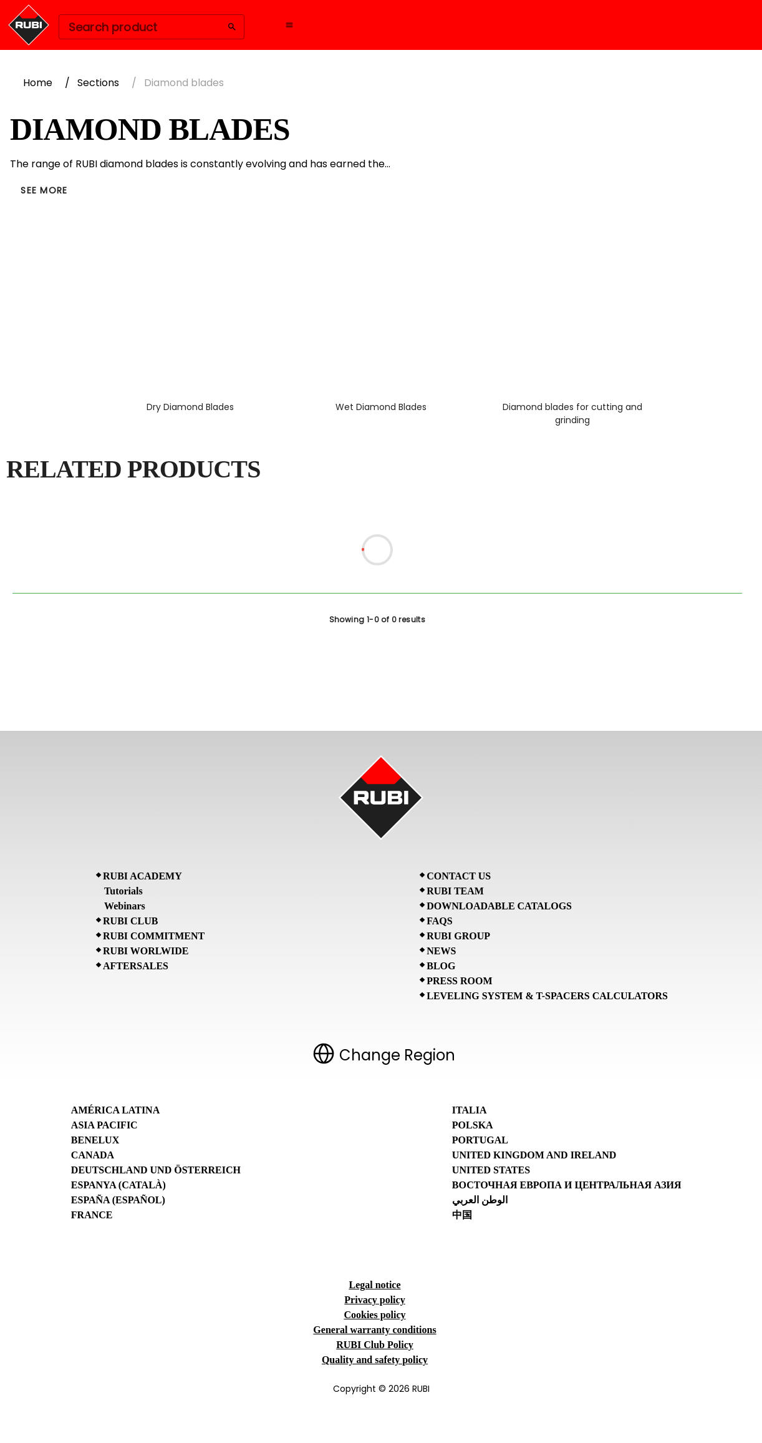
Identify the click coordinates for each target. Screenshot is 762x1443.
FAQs (439, 921)
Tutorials (123, 891)
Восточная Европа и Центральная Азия (567, 1185)
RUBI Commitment (154, 936)
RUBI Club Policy (374, 1344)
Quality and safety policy (375, 1359)
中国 (462, 1215)
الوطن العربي (480, 1200)
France (92, 1215)
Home (37, 83)
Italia (469, 1110)
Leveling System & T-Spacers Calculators (547, 996)
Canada (92, 1155)
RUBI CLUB (130, 921)
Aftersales (135, 966)
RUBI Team (455, 891)
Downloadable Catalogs (499, 906)
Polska (472, 1125)
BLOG (441, 966)
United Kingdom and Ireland (534, 1155)
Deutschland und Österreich (156, 1170)
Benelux (95, 1140)
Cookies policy (374, 1314)
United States (491, 1170)
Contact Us (459, 876)
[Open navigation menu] (289, 25)
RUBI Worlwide (145, 951)
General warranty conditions (374, 1329)
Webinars (124, 906)
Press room (459, 981)
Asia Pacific (104, 1125)
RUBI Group (458, 936)
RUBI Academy (142, 876)
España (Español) (118, 1200)
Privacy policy (374, 1299)
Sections (98, 83)
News (441, 951)
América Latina (115, 1110)
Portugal (480, 1140)
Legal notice (374, 1284)
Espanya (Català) (118, 1185)
